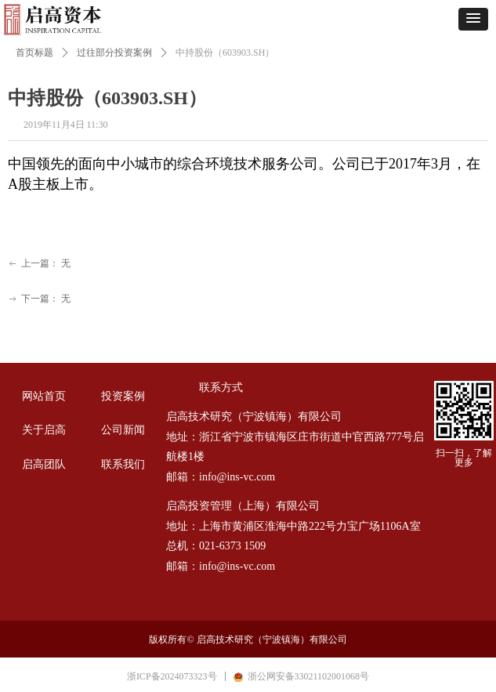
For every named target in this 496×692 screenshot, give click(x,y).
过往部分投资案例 (114, 52)
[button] (473, 19)
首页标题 (34, 52)
